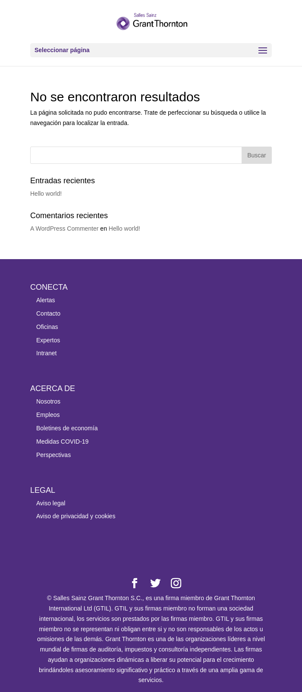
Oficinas (47, 326)
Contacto (48, 313)
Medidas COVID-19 (62, 441)
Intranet (46, 353)
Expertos (48, 340)
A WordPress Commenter (64, 228)
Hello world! (46, 193)
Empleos (48, 414)
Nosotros (48, 401)
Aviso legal (50, 503)
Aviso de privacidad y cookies (75, 516)
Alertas (45, 300)
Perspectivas (53, 454)
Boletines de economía (67, 428)
